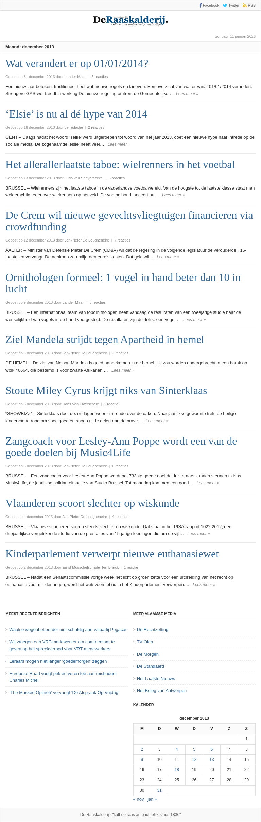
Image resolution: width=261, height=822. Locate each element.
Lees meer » (187, 93)
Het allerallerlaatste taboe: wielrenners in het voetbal (120, 164)
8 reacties (117, 178)
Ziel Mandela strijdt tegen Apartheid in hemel (104, 339)
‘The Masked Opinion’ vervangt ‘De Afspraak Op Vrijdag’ (64, 692)
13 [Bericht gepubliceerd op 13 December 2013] (211, 759)
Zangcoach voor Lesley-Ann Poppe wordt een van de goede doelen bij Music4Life (121, 447)
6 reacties (100, 77)
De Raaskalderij (94, 814)
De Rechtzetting (153, 629)
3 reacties (97, 302)
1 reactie (111, 404)
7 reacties (122, 240)
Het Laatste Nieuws (156, 678)
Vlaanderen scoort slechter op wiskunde (92, 503)
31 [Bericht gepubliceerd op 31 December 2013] (159, 790)
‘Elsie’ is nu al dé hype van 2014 (76, 114)
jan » (152, 799)
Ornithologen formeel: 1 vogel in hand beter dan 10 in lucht (123, 283)
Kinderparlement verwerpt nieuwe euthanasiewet (112, 554)
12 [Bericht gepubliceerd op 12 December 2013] (194, 759)
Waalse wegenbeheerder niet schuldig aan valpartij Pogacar (68, 629)
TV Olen (145, 641)
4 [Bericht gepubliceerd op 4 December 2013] (177, 749)
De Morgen (148, 654)
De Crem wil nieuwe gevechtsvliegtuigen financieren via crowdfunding (129, 221)
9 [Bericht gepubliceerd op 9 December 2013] (142, 759)
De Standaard (150, 666)
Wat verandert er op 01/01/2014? (76, 63)
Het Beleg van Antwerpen (162, 690)
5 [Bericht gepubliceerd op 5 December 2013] (194, 749)
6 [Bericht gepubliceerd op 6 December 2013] (212, 749)
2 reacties (96, 127)
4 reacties (120, 517)
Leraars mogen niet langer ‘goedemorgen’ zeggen (58, 661)
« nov (138, 799)
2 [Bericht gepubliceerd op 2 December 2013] (142, 749)
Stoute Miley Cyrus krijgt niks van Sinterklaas (106, 390)
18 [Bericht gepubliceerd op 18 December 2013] (177, 769)
